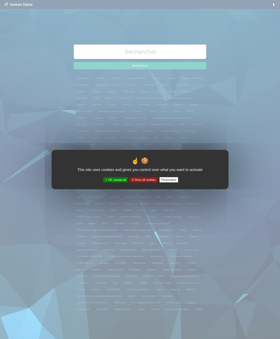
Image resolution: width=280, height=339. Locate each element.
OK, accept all (115, 179)
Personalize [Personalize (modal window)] (168, 179)
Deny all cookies (144, 179)
